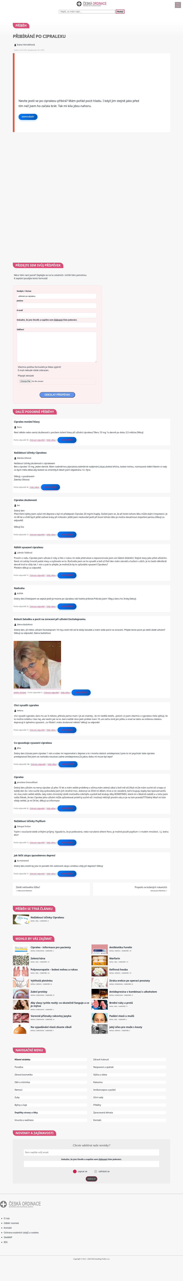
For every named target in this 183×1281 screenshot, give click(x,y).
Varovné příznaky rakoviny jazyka (51, 1016)
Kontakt (97, 1120)
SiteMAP (8, 1237)
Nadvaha (19, 588)
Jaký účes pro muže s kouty (125, 1027)
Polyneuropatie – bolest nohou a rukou (54, 969)
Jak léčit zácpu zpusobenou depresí (34, 855)
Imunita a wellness (24, 1120)
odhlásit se (104, 1171)
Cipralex (19, 777)
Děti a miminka (22, 1082)
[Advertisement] (92, 72)
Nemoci (18, 1089)
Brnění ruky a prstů (121, 1002)
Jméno (20, 300)
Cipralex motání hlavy (27, 421)
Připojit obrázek (26, 375)
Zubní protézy (39, 991)
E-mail (20, 310)
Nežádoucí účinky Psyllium (29, 821)
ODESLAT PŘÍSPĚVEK (57, 394)
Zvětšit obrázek (20, 692)
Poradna (19, 1067)
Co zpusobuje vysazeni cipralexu (33, 742)
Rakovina (97, 1082)
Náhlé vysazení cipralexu (28, 547)
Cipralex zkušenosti (25, 500)
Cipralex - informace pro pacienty (51, 947)
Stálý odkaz (51, 440)
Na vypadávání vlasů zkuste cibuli (51, 1027)
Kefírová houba (118, 969)
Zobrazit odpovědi (37, 440)
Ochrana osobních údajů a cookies (21, 1232)
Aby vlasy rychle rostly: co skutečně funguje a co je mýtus (60, 1004)
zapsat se (82, 1171)
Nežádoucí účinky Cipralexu (30, 452)
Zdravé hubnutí (101, 1059)
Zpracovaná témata (103, 1112)
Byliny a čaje (21, 1104)
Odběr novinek (11, 1223)
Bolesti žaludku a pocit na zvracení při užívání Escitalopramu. (50, 619)
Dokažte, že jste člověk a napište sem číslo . (47, 319)
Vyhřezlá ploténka (42, 980)
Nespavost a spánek (103, 1067)
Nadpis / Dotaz (24, 291)
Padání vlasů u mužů (121, 1016)
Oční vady (98, 1097)
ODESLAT (91, 1179)
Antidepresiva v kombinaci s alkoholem (133, 991)
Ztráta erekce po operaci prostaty (129, 980)
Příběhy (97, 1104)
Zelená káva (38, 958)
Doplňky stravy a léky (26, 1112)
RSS (6, 1242)
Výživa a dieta (100, 1074)
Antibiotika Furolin (120, 947)
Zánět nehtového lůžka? (28, 887)
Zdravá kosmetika (24, 1074)
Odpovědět (28, 117)
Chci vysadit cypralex (26, 705)
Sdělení (20, 329)
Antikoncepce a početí (104, 1089)
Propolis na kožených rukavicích (151, 887)
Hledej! (120, 11)
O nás (7, 1218)
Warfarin (114, 958)
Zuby (17, 1097)
